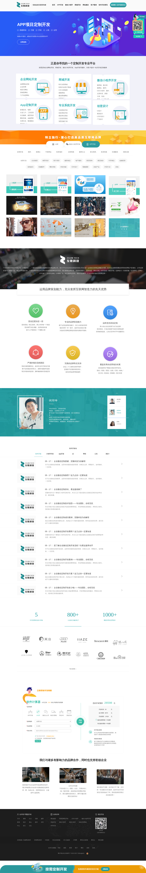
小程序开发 (50, 454)
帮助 (84, 454)
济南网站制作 (38, 840)
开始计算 (38, 741)
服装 (65, 848)
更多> (108, 454)
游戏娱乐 (31, 167)
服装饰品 (67, 160)
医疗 (76, 848)
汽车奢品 (111, 160)
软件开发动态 (73, 449)
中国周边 (48, 152)
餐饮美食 (52, 167)
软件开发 (38, 454)
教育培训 (46, 160)
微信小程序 (69, 5)
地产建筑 (78, 160)
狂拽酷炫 (115, 152)
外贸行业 (107, 167)
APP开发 (60, 5)
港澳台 (38, 152)
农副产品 (96, 167)
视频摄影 (85, 167)
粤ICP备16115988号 (64, 853)
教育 (70, 848)
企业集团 (35, 160)
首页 (53, 5)
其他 (116, 167)
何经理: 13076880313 (118, 5)
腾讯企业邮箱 (84, 840)
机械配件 (42, 167)
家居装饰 (89, 160)
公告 (96, 454)
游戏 (88, 848)
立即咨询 (23, 42)
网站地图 (100, 840)
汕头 (30, 825)
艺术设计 (74, 167)
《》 (50, 736)
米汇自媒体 (66, 840)
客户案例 (94, 5)
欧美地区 (59, 152)
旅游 (93, 848)
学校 (59, 848)
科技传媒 (63, 167)
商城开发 (78, 5)
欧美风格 (104, 152)
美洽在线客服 (56, 840)
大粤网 (75, 840)
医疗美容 (56, 160)
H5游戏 (47, 840)
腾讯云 (93, 840)
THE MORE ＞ (73, 669)
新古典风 (93, 152)
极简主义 (82, 152)
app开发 (61, 454)
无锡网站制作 (27, 840)
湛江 (24, 825)
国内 (29, 152)
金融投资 (122, 160)
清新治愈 (126, 152)
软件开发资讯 (103, 5)
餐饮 (82, 848)
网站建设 (86, 5)
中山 (18, 825)
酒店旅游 (100, 160)
